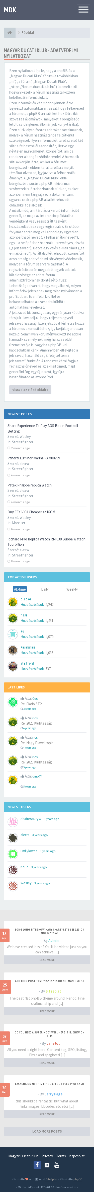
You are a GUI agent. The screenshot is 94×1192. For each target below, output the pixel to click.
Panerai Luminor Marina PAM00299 (34, 458)
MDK (10, 10)
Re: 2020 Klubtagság (36, 723)
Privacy (47, 1156)
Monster (18, 522)
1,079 (49, 636)
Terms (61, 1156)
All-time (20, 589)
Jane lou (53, 1043)
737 (48, 668)
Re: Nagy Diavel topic (37, 742)
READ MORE (47, 960)
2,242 (49, 604)
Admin (53, 940)
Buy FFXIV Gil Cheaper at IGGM (31, 512)
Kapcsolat (77, 1156)
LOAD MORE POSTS (47, 1131)
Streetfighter (22, 442)
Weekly (72, 589)
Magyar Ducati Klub (23, 1156)
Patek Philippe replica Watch (30, 485)
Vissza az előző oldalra (30, 389)
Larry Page (53, 1094)
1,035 (49, 652)
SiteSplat (53, 991)
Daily (45, 589)
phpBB (77, 1179)
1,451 (49, 620)
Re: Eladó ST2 (31, 704)
